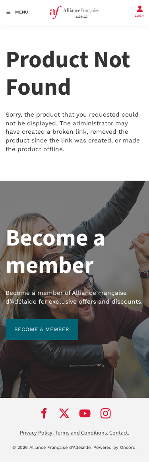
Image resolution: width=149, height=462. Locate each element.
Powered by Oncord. (115, 447)
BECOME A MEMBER (33, 323)
